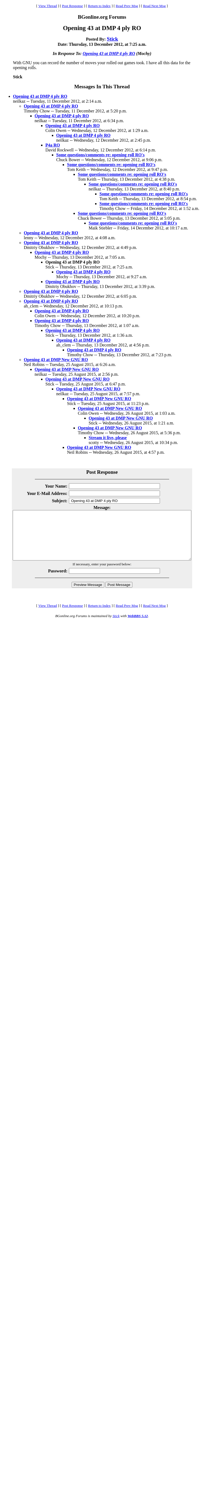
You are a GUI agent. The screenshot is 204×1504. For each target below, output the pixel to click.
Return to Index (99, 6)
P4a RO (52, 145)
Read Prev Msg (127, 6)
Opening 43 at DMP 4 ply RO (109, 53)
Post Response (72, 6)
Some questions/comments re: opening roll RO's (100, 155)
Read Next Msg (154, 6)
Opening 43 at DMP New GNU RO (56, 359)
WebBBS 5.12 (138, 626)
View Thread (47, 6)
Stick (112, 39)
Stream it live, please (108, 437)
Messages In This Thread (102, 86)
